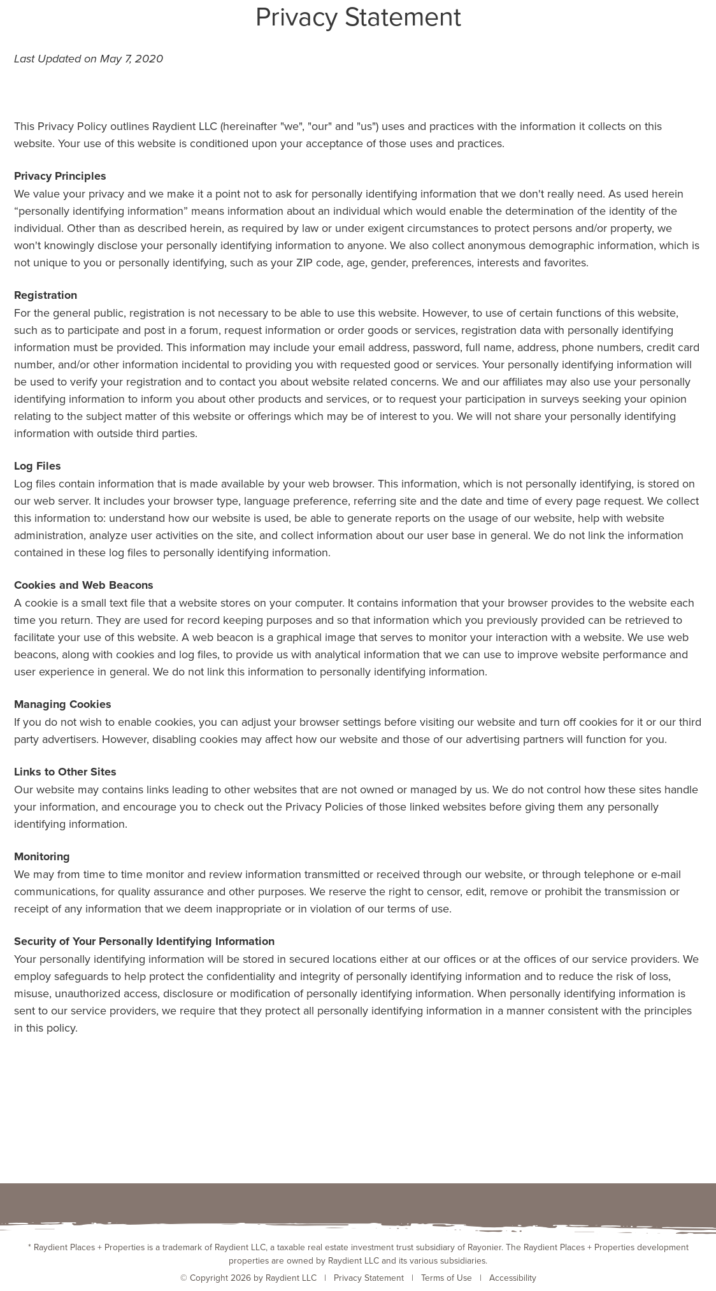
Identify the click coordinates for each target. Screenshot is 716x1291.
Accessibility (512, 1277)
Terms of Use (446, 1277)
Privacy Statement (369, 1277)
